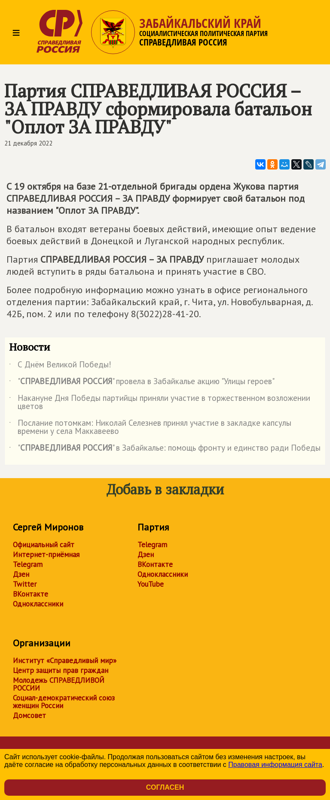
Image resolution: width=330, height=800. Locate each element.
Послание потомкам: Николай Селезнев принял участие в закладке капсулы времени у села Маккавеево (150, 427)
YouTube (151, 584)
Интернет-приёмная (46, 554)
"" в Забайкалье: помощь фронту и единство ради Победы (165, 449)
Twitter (25, 584)
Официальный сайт (43, 544)
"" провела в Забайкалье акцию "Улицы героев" (142, 382)
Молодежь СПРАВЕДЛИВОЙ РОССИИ (58, 684)
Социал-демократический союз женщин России (64, 701)
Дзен (21, 574)
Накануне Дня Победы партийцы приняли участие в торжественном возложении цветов (159, 402)
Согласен (165, 787)
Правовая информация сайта (275, 764)
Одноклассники (38, 604)
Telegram (28, 564)
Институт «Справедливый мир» (64, 660)
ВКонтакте (30, 594)
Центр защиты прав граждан (60, 670)
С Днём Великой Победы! (60, 366)
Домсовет (29, 715)
